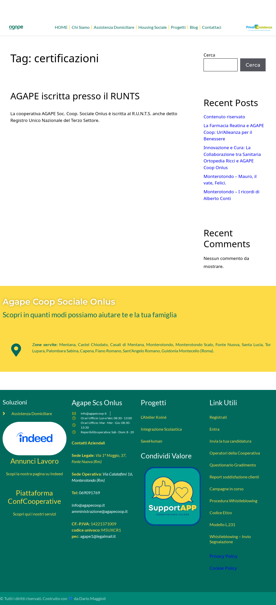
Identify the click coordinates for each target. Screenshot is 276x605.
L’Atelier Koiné (153, 417)
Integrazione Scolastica (161, 429)
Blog (194, 27)
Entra (214, 429)
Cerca (209, 55)
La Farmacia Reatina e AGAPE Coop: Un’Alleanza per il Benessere (234, 132)
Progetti (178, 27)
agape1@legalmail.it (98, 536)
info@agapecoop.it (88, 505)
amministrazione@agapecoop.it (100, 511)
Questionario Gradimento (233, 464)
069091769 (89, 492)
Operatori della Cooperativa (235, 452)
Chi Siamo (81, 27)
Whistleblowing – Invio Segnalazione (230, 539)
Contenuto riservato (224, 117)
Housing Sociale (152, 27)
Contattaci (211, 27)
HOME (61, 27)
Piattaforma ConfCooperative (34, 497)
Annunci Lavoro (34, 461)
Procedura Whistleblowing (233, 500)
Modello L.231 (222, 524)
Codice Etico (221, 512)
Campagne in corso (227, 488)
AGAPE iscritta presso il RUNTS (75, 96)
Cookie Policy (223, 568)
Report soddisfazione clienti (234, 476)
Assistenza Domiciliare (114, 27)
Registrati (218, 417)
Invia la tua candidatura (230, 440)
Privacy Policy (223, 556)
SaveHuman (151, 440)
